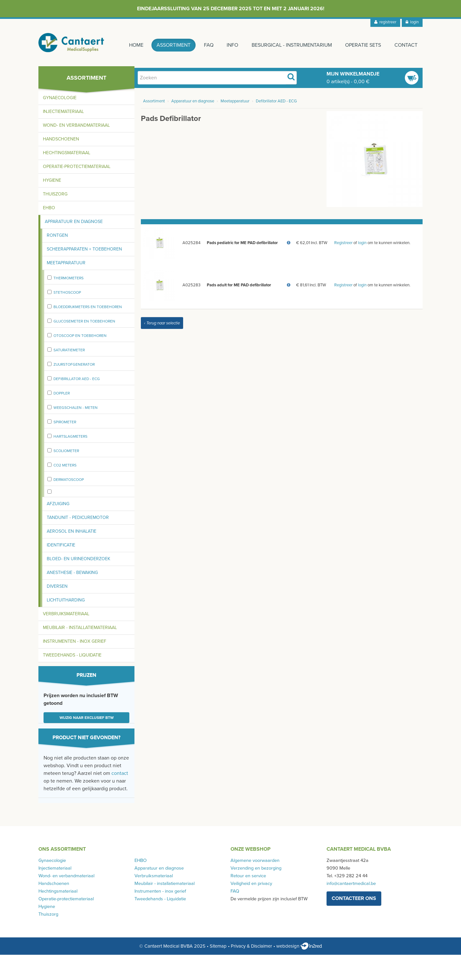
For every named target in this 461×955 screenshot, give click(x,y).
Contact (405, 45)
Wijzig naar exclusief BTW (87, 718)
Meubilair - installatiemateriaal (80, 628)
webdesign (299, 946)
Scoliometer (66, 451)
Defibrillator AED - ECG (76, 379)
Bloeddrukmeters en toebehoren (87, 307)
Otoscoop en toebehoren (80, 336)
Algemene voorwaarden (254, 861)
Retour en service (248, 876)
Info (232, 45)
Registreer (343, 243)
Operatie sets (363, 45)
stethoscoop (67, 293)
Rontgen (57, 236)
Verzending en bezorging (255, 868)
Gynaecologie (60, 98)
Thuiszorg (55, 194)
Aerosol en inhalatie (71, 532)
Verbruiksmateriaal (66, 614)
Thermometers (68, 278)
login (412, 22)
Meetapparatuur (66, 263)
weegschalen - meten (75, 408)
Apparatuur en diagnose (74, 222)
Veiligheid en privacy (251, 884)
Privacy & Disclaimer (251, 946)
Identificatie (61, 545)
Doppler (61, 394)
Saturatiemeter (69, 350)
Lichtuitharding (66, 600)
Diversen (57, 587)
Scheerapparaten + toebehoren (84, 249)
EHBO (49, 208)
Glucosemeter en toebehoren (84, 322)
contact (119, 774)
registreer (385, 22)
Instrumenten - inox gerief (74, 642)
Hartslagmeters (70, 437)
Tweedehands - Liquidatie (72, 655)
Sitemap (218, 946)
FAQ (208, 45)
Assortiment (173, 45)
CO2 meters (65, 466)
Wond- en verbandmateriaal (76, 126)
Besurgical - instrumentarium (291, 45)
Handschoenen (61, 139)
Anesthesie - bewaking (72, 573)
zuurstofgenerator (74, 365)
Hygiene (52, 181)
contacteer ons (354, 899)
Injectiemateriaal (63, 112)
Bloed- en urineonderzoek (78, 559)
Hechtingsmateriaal (66, 153)
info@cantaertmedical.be (351, 884)
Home (135, 45)
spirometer (64, 422)
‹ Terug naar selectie (162, 323)
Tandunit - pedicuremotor (78, 518)
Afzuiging (58, 504)
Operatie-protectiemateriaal (76, 167)
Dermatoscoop (68, 480)
